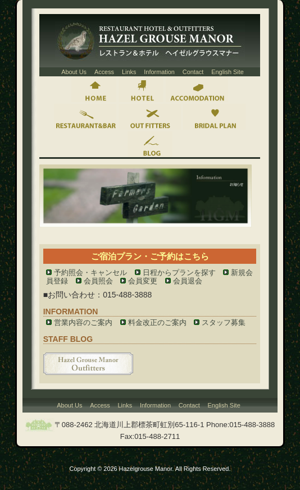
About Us (74, 71)
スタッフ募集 (224, 322)
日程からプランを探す (179, 272)
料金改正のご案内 (157, 322)
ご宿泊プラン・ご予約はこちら (150, 256)
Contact (193, 71)
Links (129, 71)
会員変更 (142, 281)
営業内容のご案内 (83, 322)
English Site (227, 71)
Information (159, 71)
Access (104, 71)
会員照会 (98, 281)
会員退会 (187, 281)
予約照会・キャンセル (90, 272)
